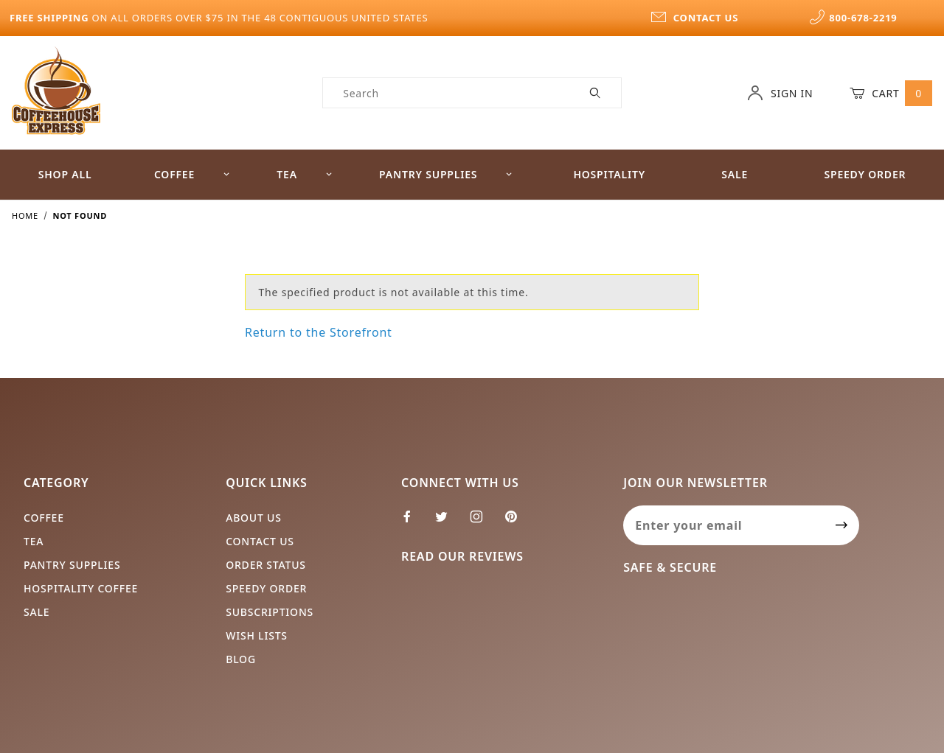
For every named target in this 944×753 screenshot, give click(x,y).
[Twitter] (447, 522)
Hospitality (609, 174)
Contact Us (260, 541)
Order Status (266, 565)
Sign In (780, 92)
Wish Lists (257, 635)
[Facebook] (413, 522)
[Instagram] (483, 522)
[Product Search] (446, 93)
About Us (254, 518)
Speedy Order (865, 174)
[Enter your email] (724, 525)
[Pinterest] (517, 522)
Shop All (65, 174)
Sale (734, 174)
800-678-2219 (853, 17)
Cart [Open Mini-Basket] (891, 92)
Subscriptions (269, 612)
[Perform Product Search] (595, 93)
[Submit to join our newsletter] (842, 525)
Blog (241, 659)
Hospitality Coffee (81, 588)
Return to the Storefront (318, 332)
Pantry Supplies (446, 174)
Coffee (192, 174)
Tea (305, 174)
